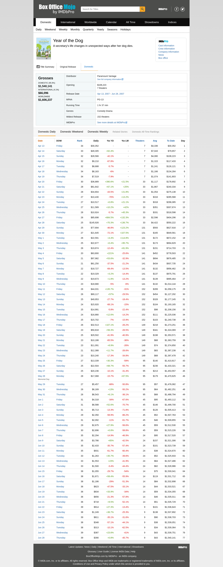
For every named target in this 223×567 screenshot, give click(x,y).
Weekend (50, 29)
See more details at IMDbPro (112, 122)
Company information (168, 52)
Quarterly (88, 29)
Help (133, 551)
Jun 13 (41, 461)
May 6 (41, 263)
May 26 (41, 366)
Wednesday (62, 171)
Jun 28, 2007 (118, 94)
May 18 (41, 325)
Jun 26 (41, 527)
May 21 (41, 340)
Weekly (63, 29)
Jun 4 (40, 415)
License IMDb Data (120, 551)
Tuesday (60, 166)
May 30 (41, 389)
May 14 (41, 304)
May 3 (41, 248)
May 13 (41, 299)
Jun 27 (41, 532)
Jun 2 (40, 404)
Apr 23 (41, 197)
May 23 (41, 350)
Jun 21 (41, 502)
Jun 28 (41, 537)
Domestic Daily (47, 131)
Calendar (111, 22)
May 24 (41, 355)
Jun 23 (41, 512)
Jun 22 (41, 507)
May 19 (41, 330)
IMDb (124, 556)
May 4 (41, 253)
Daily (39, 29)
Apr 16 (41, 161)
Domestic (45, 22)
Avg (155, 141)
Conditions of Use (81, 564)
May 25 (41, 360)
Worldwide (90, 22)
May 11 (41, 289)
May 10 (41, 284)
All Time (130, 22)
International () (48, 90)
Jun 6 (40, 425)
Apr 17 (41, 166)
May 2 (41, 243)
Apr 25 (41, 207)
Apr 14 (41, 151)
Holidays (125, 29)
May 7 (41, 268)
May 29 (41, 384)
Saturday (60, 151)
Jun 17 (41, 481)
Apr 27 (41, 217)
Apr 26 (41, 212)
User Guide (103, 551)
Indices (172, 22)
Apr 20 (41, 181)
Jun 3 (40, 410)
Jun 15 (41, 471)
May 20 (41, 335)
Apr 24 (41, 202)
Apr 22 (41, 192)
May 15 (41, 309)
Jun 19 (41, 491)
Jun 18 (41, 486)
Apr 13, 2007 (103, 94)
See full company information (110, 79)
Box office (163, 58)
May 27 (41, 371)
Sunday (60, 156)
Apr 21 (41, 187)
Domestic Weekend (71, 131)
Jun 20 (41, 497)
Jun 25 (41, 522)
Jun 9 (40, 440)
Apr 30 (41, 233)
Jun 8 (40, 435)
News (161, 55)
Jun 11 (41, 451)
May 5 (41, 258)
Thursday (60, 176)
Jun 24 (41, 517)
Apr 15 (41, 156)
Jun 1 (40, 399)
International (68, 22)
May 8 (41, 273)
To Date (171, 141)
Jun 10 (41, 445)
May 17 (41, 320)
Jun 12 (41, 456)
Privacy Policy (101, 564)
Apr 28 (41, 222)
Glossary (92, 551)
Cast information (166, 45)
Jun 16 (41, 476)
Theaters (139, 141)
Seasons (112, 29)
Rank (79, 141)
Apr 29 (41, 227)
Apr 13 (41, 146)
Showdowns (152, 22)
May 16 (41, 314)
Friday (59, 146)
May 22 (41, 345)
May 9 (41, 279)
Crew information (166, 48)
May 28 (41, 376)
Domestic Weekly (98, 131)
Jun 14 (41, 466)
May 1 (41, 238)
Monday (60, 161)
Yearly (100, 29)
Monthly (75, 29)
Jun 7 (40, 430)
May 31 (41, 394)
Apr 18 (41, 171)
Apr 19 (41, 176)
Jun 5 (40, 420)
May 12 (41, 294)
